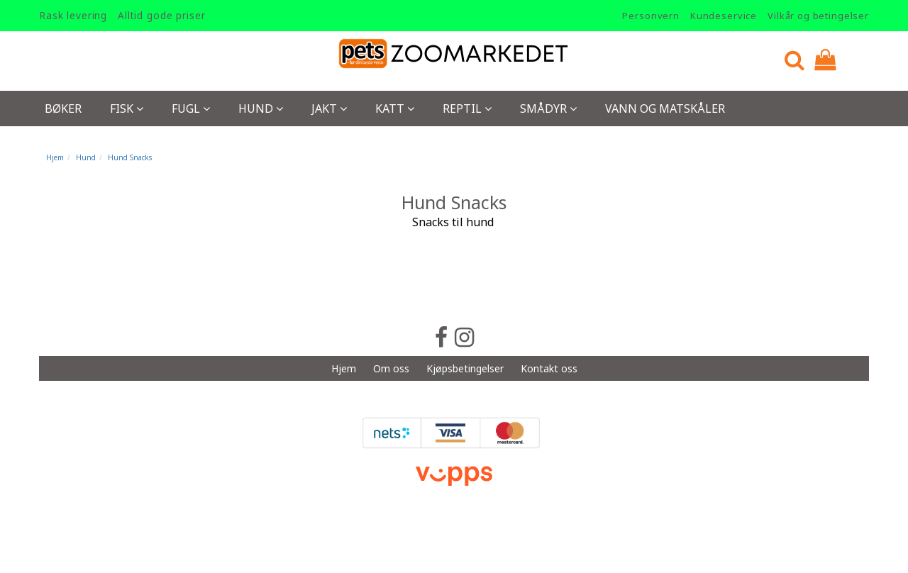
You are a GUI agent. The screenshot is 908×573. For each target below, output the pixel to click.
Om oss (391, 368)
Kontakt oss (549, 368)
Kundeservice (723, 15)
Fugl (191, 108)
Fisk (126, 108)
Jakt (329, 108)
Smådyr (548, 108)
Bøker (63, 108)
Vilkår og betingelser (818, 15)
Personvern (651, 15)
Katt (394, 108)
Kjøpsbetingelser (465, 368)
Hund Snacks (130, 157)
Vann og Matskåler (665, 108)
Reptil (467, 108)
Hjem (55, 157)
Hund (260, 108)
